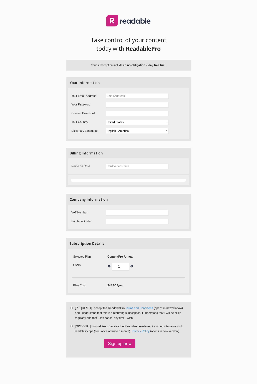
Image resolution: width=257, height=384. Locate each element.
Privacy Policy (140, 331)
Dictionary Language (84, 130)
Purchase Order (81, 221)
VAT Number (79, 212)
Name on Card (80, 166)
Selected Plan (82, 256)
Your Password (80, 104)
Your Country (79, 122)
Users (77, 265)
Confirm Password (83, 113)
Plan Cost (79, 285)
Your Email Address (83, 95)
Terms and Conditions (139, 308)
